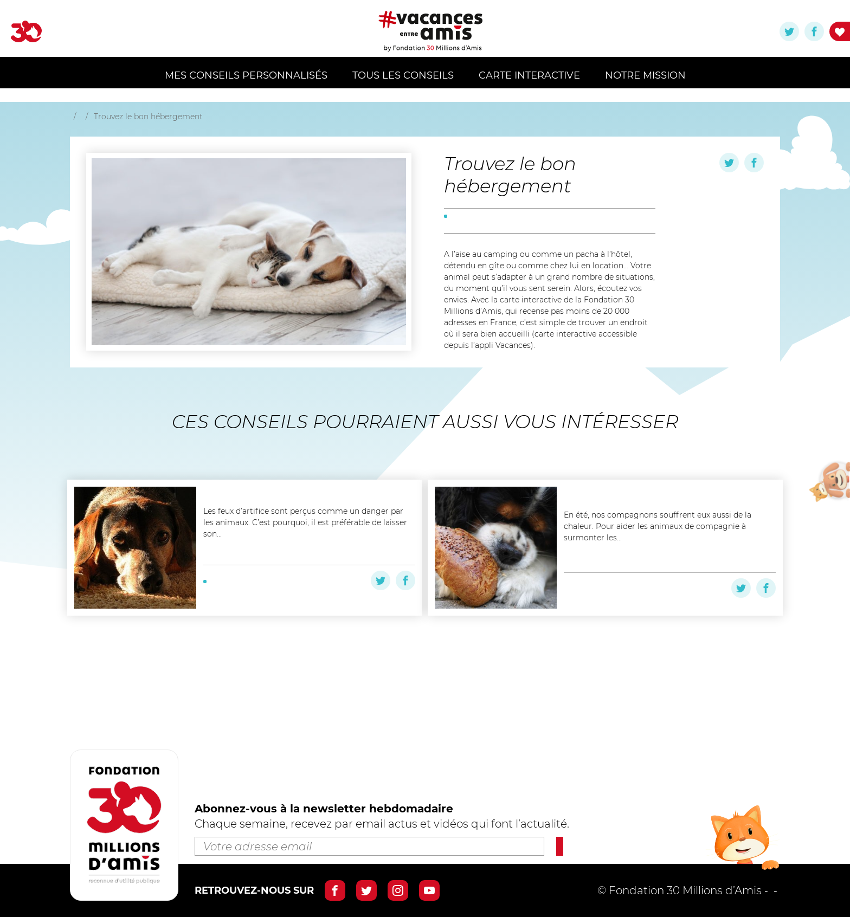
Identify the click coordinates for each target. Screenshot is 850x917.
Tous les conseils (403, 75)
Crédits (761, 890)
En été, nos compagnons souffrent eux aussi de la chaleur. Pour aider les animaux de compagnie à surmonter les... (657, 579)
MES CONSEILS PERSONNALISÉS (246, 75)
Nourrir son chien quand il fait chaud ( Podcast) (659, 538)
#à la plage (225, 649)
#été (298, 649)
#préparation (470, 255)
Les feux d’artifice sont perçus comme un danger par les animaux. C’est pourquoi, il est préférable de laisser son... (305, 579)
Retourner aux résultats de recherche (182, 120)
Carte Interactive (529, 75)
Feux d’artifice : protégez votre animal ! (300, 538)
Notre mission (645, 75)
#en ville (268, 649)
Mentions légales (687, 890)
